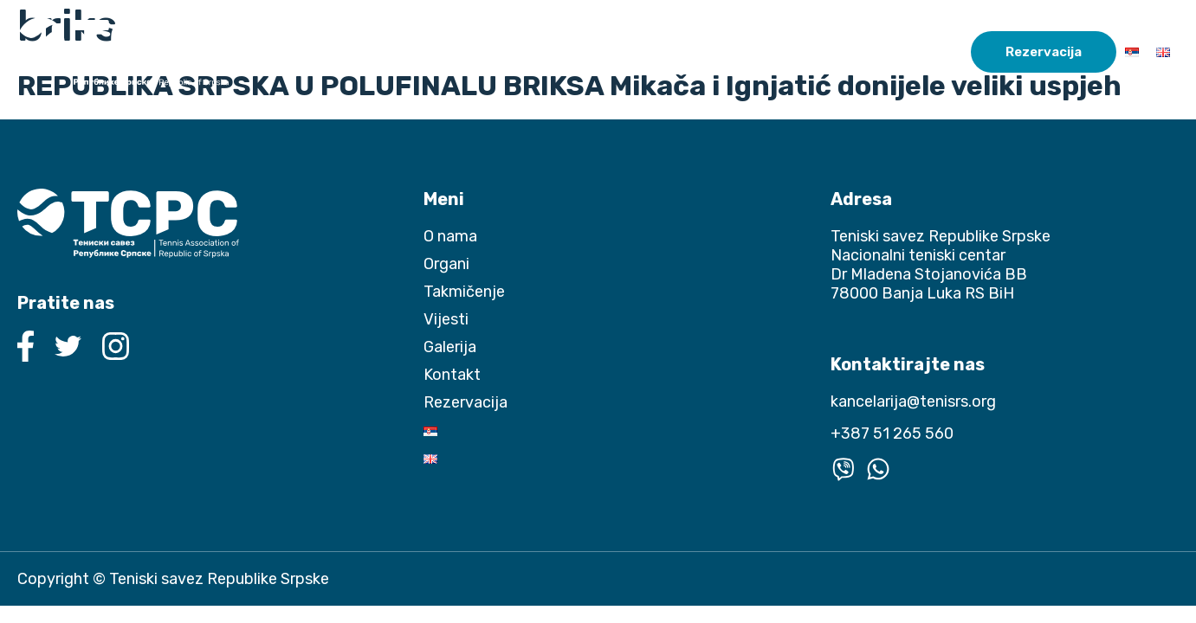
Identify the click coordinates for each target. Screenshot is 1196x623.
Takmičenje (714, 52)
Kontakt (934, 52)
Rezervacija (1043, 52)
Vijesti (802, 52)
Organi (624, 52)
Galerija (864, 52)
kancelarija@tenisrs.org (913, 401)
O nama (560, 52)
